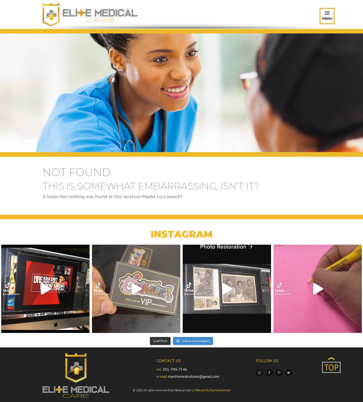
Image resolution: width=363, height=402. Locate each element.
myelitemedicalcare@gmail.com (193, 376)
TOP (331, 367)
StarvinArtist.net (220, 390)
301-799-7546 (175, 369)
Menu (327, 17)
